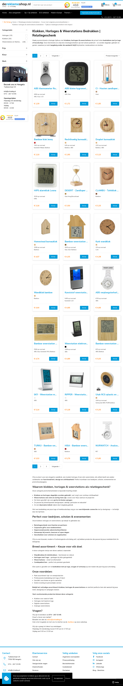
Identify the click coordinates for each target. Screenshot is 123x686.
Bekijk (53, 104)
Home (14, 22)
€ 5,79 (67, 458)
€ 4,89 (67, 359)
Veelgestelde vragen (39, 663)
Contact (35, 657)
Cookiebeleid (67, 667)
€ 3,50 (67, 206)
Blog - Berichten (98, 670)
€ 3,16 (36, 206)
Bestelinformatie (68, 663)
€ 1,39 (36, 104)
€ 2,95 (67, 154)
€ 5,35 (98, 410)
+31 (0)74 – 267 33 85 (112, 17)
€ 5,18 (67, 410)
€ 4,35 (67, 257)
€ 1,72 (67, 104)
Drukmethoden (37, 667)
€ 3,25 (98, 206)
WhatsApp (98, 667)
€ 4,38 (98, 257)
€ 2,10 (36, 154)
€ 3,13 (98, 154)
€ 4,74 (36, 359)
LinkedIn (97, 663)
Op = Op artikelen (30, 13)
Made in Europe (56, 13)
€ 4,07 (36, 257)
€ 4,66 (67, 308)
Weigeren (67, 678)
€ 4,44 (36, 308)
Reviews (35, 670)
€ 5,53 (36, 458)
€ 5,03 (98, 359)
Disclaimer (66, 670)
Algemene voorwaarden (71, 657)
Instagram (98, 660)
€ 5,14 (36, 410)
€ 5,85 (98, 458)
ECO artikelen (44, 13)
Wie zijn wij (36, 660)
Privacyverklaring (68, 660)
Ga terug (7, 22)
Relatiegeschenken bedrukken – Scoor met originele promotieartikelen (43, 22)
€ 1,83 (98, 104)
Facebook (98, 657)
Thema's (67, 13)
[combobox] (48, 5)
